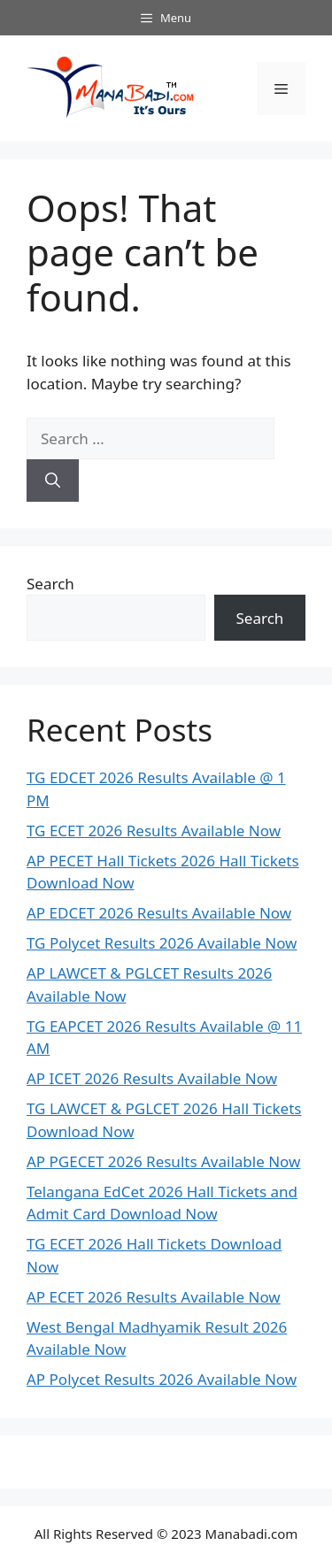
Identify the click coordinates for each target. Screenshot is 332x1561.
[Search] (53, 480)
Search (50, 583)
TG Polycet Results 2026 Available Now (162, 943)
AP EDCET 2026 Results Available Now (159, 913)
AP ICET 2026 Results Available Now (152, 1078)
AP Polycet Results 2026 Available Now (162, 1379)
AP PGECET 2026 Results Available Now (163, 1161)
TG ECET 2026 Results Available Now (154, 830)
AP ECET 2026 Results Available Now (154, 1297)
